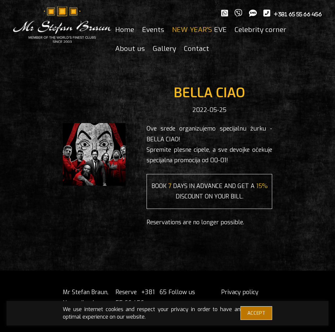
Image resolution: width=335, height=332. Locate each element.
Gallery (164, 48)
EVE (199, 29)
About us (130, 48)
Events (153, 29)
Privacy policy (239, 292)
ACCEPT (256, 313)
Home (124, 29)
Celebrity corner (260, 29)
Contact (196, 48)
